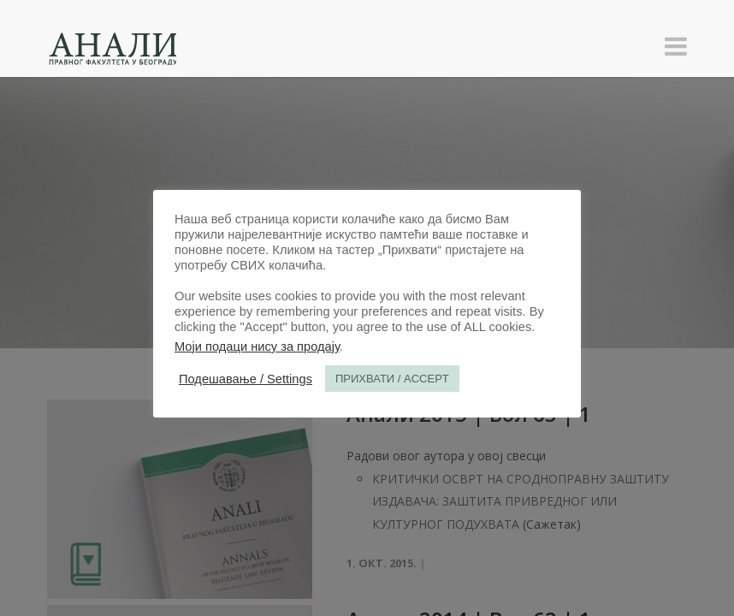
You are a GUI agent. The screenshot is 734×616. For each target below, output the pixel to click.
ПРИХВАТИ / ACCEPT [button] (392, 378)
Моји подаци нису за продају (257, 346)
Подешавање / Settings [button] (245, 379)
